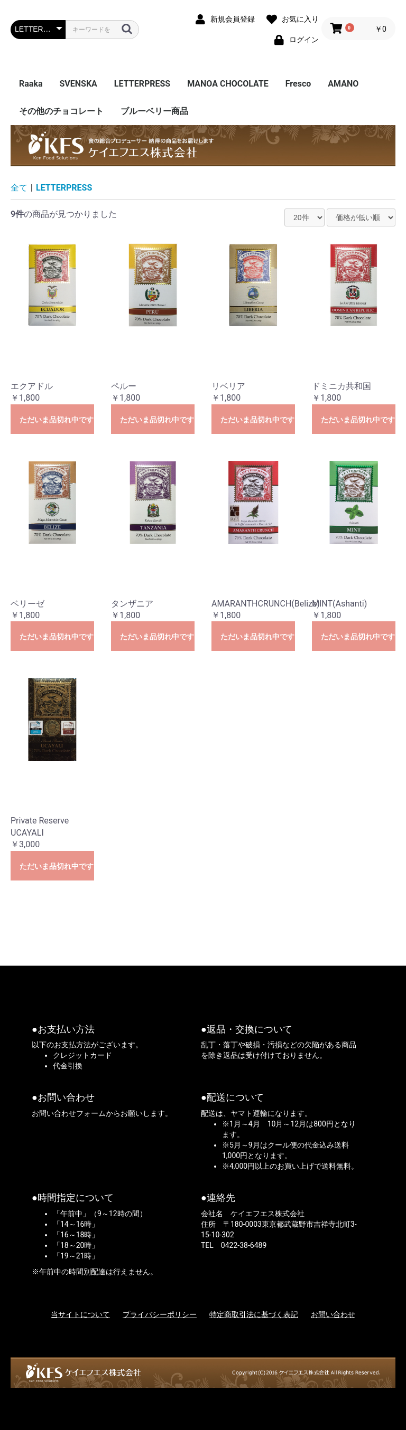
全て (19, 188)
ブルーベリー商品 (154, 111)
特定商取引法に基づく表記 (253, 1314)
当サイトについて (80, 1314)
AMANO (343, 84)
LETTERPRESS (142, 84)
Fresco (298, 84)
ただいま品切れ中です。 (57, 419)
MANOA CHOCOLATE (228, 84)
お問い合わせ (333, 1314)
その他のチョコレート (61, 111)
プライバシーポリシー (160, 1314)
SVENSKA (78, 84)
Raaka (30, 84)
